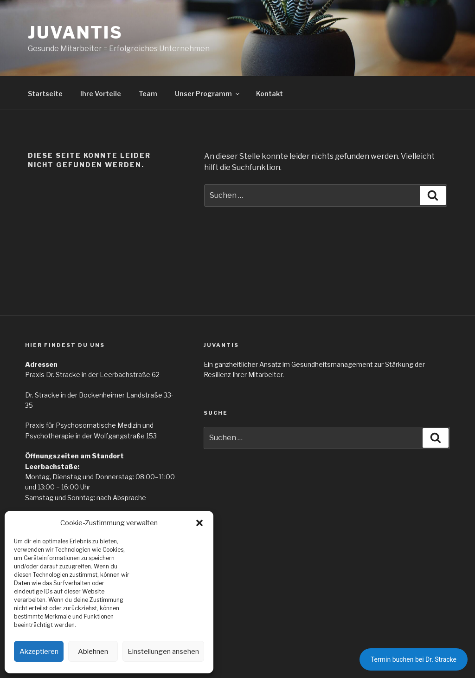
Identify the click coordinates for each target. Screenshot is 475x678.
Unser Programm (208, 94)
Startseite (45, 94)
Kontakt (269, 94)
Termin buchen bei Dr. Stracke (413, 659)
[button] (199, 523)
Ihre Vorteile (100, 94)
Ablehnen (93, 651)
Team (148, 94)
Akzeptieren (38, 651)
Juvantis (75, 32)
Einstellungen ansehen (163, 651)
